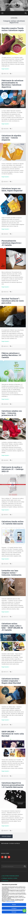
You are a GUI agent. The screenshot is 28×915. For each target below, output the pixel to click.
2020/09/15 (5, 830)
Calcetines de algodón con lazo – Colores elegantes (11, 137)
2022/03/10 (5, 514)
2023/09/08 (5, 128)
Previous (2, 429)
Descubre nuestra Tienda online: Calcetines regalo (13, 29)
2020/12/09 (5, 724)
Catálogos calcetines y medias (9, 878)
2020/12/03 (5, 776)
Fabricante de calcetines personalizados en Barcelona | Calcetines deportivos (12, 83)
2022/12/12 (5, 346)
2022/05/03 (5, 460)
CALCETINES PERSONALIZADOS (10, 876)
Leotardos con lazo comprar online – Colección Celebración (12, 572)
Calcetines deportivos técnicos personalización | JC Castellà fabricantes (13, 785)
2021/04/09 (5, 563)
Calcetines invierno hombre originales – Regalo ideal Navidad (11, 680)
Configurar (14, 908)
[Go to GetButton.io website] (24, 913)
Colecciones (5, 880)
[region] (14, 898)
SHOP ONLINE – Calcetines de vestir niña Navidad (13, 733)
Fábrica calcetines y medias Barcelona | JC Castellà (11, 355)
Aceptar (14, 904)
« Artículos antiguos (6, 836)
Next (24, 429)
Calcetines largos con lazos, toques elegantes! (12, 189)
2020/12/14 (5, 671)
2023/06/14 (5, 181)
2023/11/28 (5, 73)
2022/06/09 (5, 404)
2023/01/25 (5, 291)
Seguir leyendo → (6, 69)
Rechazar (14, 912)
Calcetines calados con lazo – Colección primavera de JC (12, 413)
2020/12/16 (5, 616)
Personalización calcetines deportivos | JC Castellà (12, 243)
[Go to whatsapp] (24, 910)
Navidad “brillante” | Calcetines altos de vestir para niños (13, 300)
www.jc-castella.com (14, 3)
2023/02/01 (5, 234)
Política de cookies (10, 901)
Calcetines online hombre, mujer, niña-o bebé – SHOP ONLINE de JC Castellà (12, 626)
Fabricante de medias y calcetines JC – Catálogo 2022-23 (12, 469)
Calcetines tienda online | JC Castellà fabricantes (12, 522)
